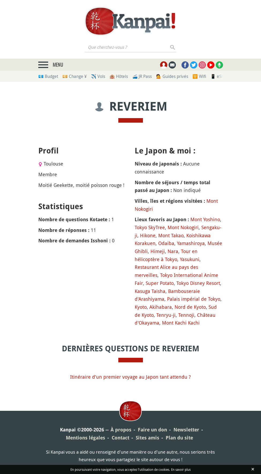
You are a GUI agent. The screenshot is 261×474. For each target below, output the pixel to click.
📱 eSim (218, 76)
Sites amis (147, 438)
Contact (120, 438)
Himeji (157, 251)
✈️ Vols (98, 76)
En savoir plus (181, 469)
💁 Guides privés (172, 76)
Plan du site (179, 438)
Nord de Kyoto (190, 307)
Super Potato (160, 283)
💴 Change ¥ (74, 76)
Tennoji (186, 315)
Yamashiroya (191, 243)
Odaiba (166, 243)
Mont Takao (171, 235)
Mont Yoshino (205, 219)
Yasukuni (189, 259)
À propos (121, 429)
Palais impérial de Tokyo (193, 299)
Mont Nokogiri (183, 227)
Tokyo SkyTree (150, 227)
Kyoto (141, 307)
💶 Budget (48, 76)
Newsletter (186, 429)
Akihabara (160, 307)
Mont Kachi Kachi (181, 322)
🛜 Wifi (199, 76)
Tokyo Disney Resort (198, 283)
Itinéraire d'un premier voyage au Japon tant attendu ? (130, 377)
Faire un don (152, 429)
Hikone (148, 235)
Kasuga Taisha (150, 291)
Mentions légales (85, 438)
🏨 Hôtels (118, 76)
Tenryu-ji (166, 315)
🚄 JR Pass (142, 76)
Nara (173, 251)
